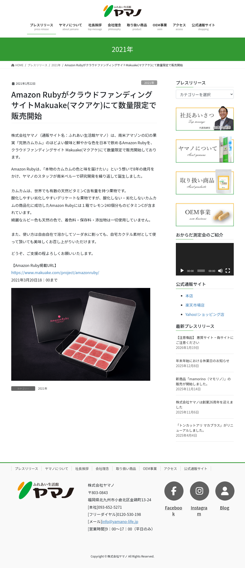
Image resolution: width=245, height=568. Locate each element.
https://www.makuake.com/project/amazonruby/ (55, 272)
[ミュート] (220, 270)
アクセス (170, 468)
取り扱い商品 (126, 468)
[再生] (182, 270)
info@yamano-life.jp (120, 521)
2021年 (149, 82)
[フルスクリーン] (227, 270)
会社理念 (102, 468)
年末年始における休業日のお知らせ (202, 360)
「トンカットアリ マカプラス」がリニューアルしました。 (205, 428)
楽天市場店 (195, 305)
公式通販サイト (195, 468)
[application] (205, 259)
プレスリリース (26, 468)
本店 (189, 295)
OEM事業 (150, 468)
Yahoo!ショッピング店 (204, 314)
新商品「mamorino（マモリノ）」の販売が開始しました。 (203, 381)
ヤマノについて (56, 468)
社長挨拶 (82, 468)
